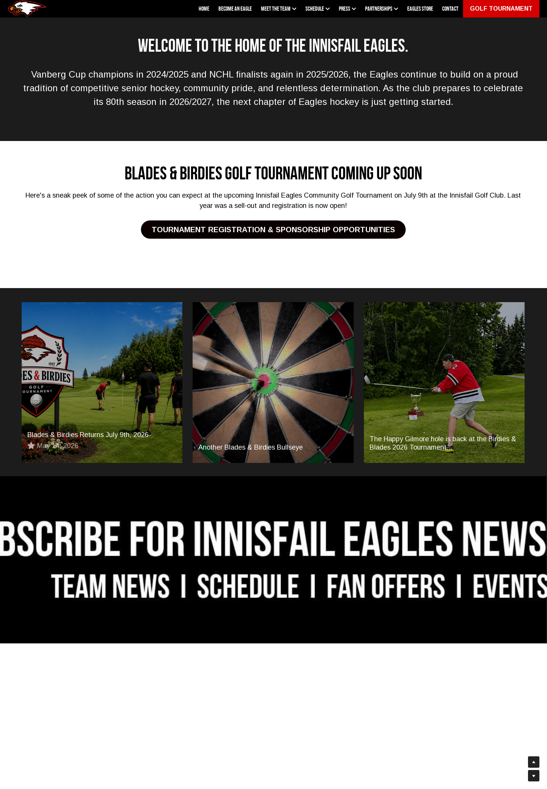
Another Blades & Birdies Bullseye (250, 449)
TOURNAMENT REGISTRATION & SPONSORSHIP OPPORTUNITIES (273, 230)
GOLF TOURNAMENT (501, 8)
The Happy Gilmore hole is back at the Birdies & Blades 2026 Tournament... (443, 445)
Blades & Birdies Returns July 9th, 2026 (88, 436)
